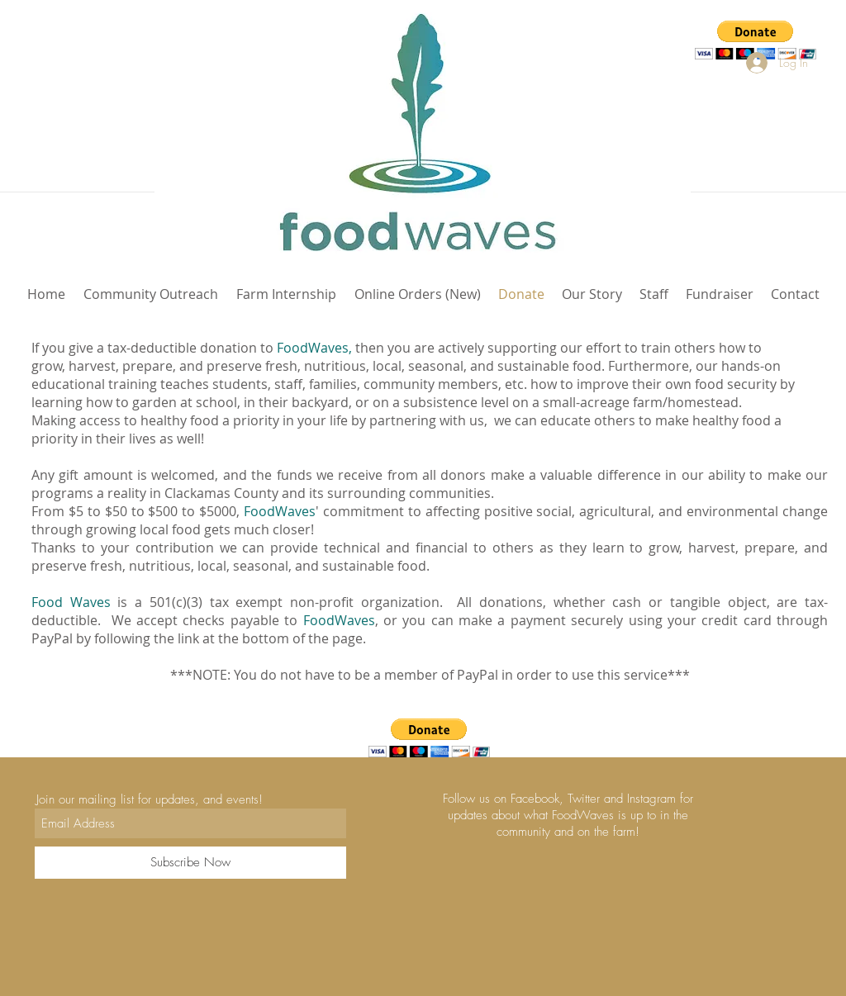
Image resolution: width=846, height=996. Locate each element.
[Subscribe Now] (190, 863)
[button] (755, 40)
